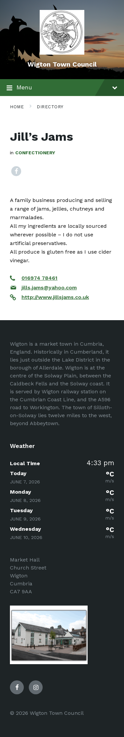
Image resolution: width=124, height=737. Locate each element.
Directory (50, 106)
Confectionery (35, 152)
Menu (62, 88)
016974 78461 (39, 278)
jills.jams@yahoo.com (49, 287)
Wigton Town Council (62, 64)
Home (17, 106)
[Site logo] (62, 53)
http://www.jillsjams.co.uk (55, 297)
